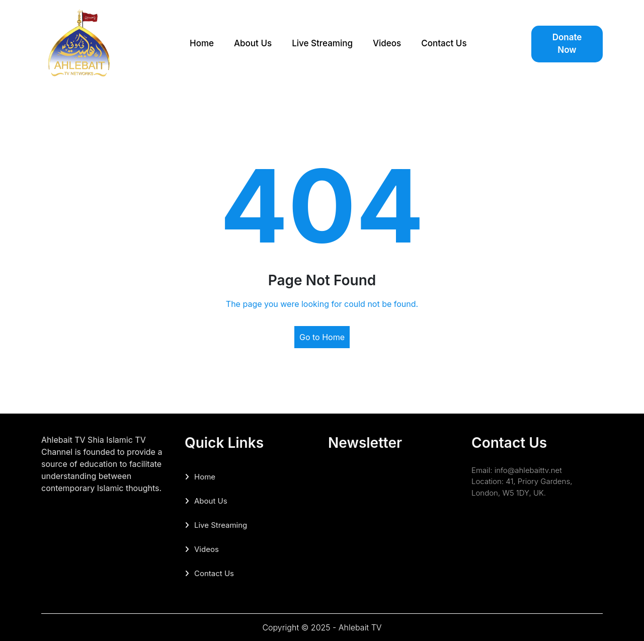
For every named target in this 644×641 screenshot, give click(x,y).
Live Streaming (322, 43)
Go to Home (322, 337)
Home (202, 43)
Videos (387, 43)
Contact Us (443, 43)
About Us (253, 43)
